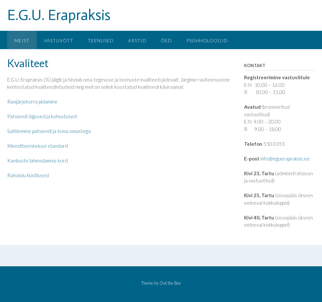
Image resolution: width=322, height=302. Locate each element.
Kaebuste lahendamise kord (37, 160)
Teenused (101, 40)
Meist (21, 40)
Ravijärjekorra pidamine (32, 101)
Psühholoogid (207, 40)
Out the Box (170, 283)
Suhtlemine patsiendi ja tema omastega (49, 131)
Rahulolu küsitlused (28, 175)
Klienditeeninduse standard (37, 146)
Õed (166, 40)
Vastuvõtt (58, 40)
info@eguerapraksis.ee (285, 158)
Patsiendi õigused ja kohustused (42, 116)
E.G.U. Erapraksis (58, 15)
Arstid (137, 40)
